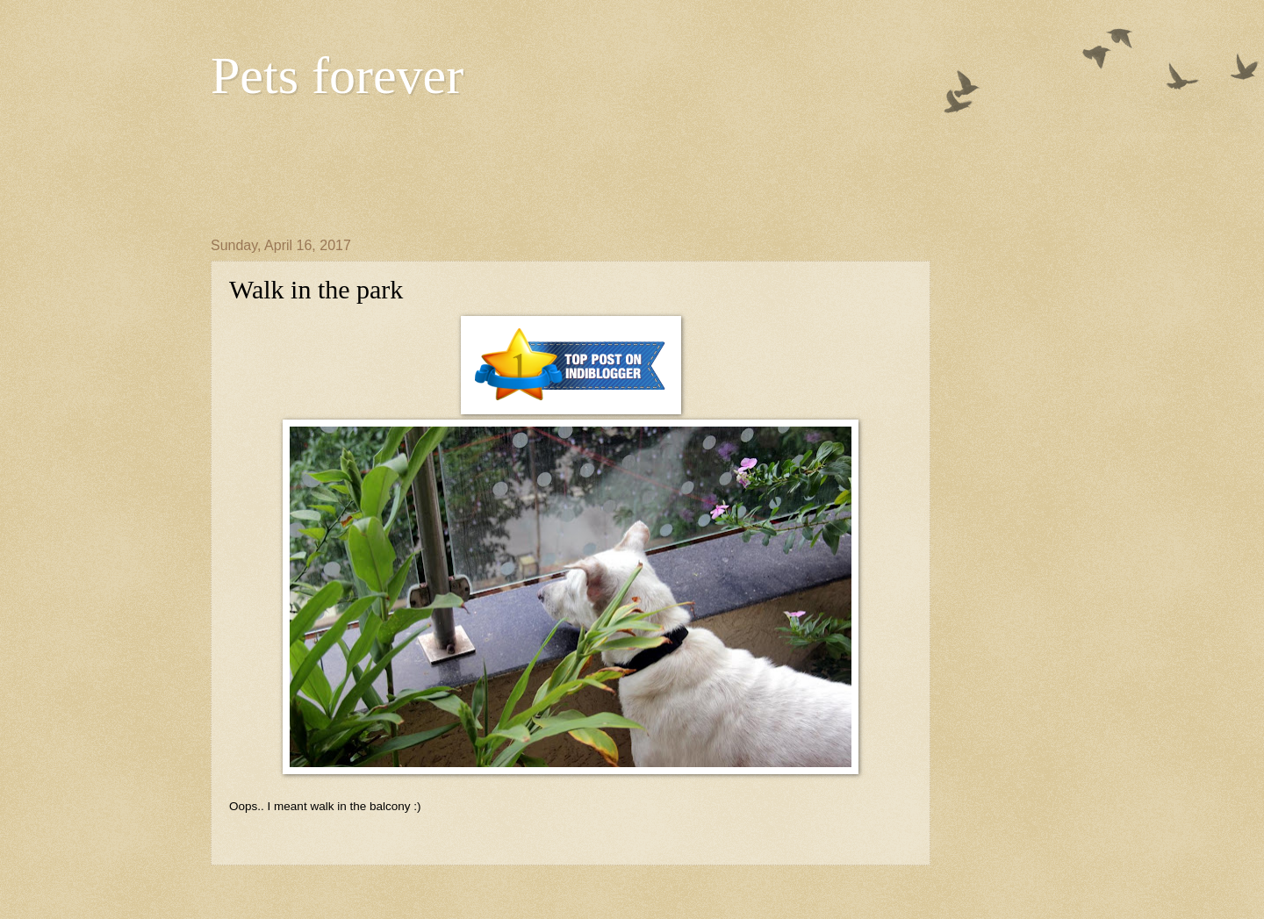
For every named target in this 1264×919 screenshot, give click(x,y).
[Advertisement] (530, 167)
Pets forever (337, 75)
